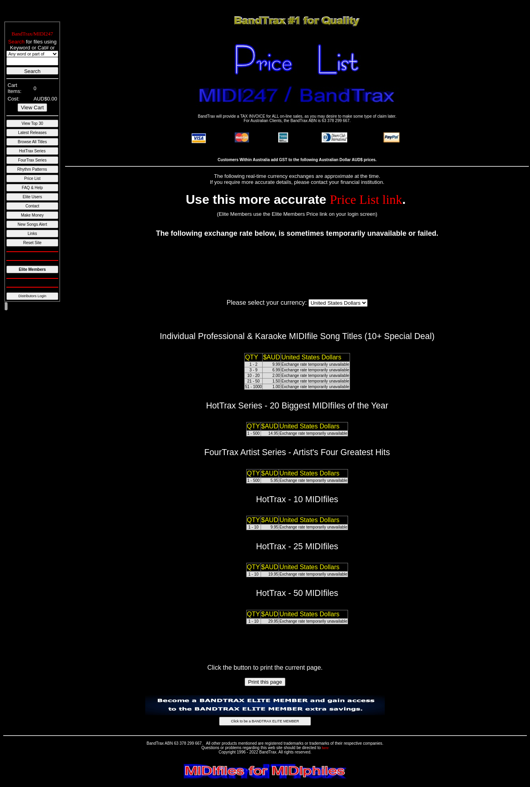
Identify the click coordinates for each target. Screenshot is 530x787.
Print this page (265, 682)
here (325, 748)
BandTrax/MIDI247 (32, 34)
